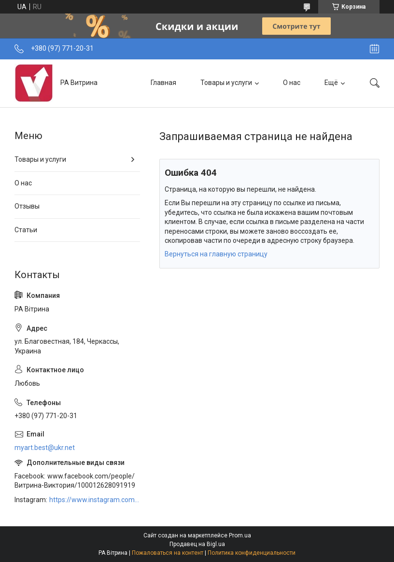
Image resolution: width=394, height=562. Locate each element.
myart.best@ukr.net (44, 447)
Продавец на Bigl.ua (197, 544)
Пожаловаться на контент (167, 552)
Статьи (25, 230)
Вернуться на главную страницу (216, 254)
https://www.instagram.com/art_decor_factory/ (94, 500)
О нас (291, 82)
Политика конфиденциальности (252, 552)
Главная (163, 82)
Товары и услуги (226, 82)
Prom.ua (240, 535)
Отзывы (27, 206)
